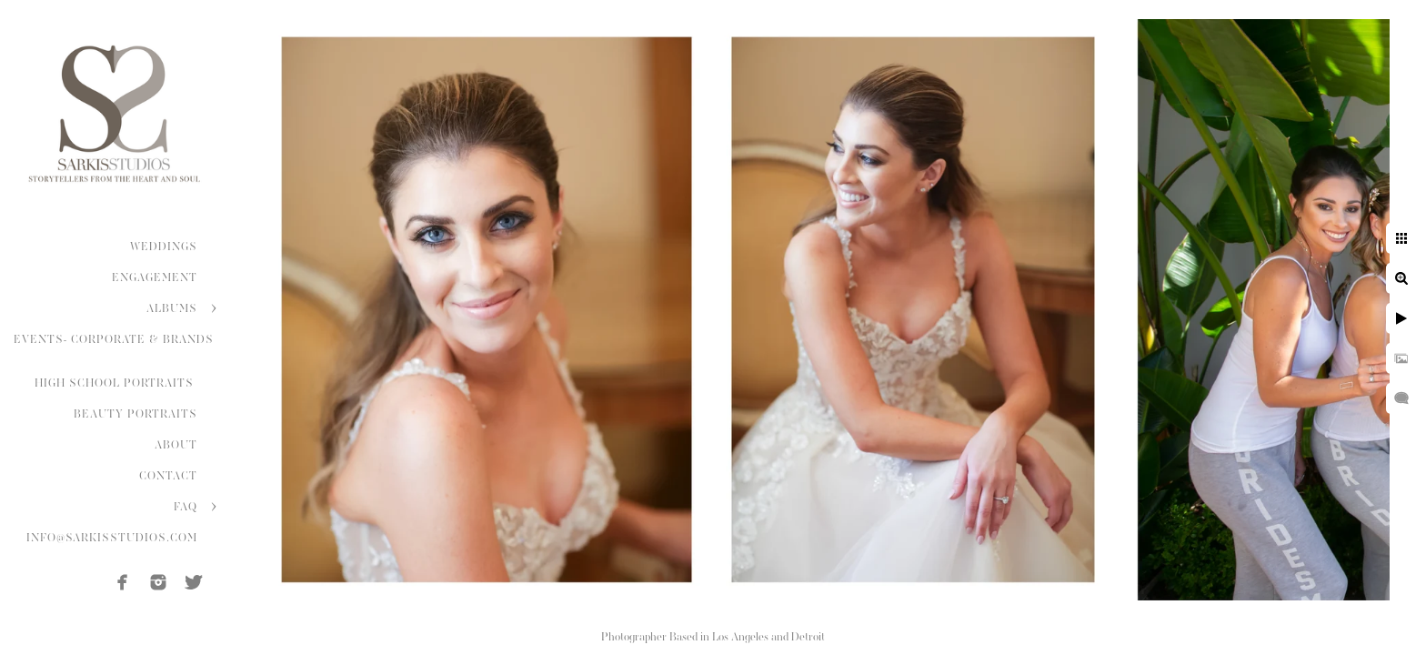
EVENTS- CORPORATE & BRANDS (114, 339)
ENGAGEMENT (154, 277)
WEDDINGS (163, 246)
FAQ (185, 506)
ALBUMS (171, 308)
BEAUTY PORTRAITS (135, 414)
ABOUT (176, 444)
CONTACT (168, 475)
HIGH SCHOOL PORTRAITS (116, 383)
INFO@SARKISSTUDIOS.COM (111, 537)
